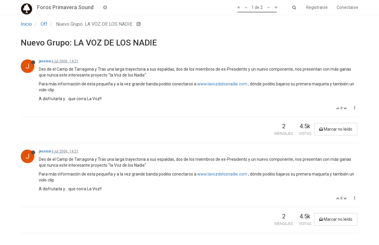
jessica (45, 61)
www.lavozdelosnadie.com (222, 84)
